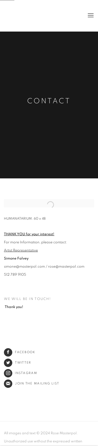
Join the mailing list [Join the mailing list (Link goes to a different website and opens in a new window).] (31, 383)
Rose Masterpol (14, 15)
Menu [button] (90, 16)
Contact (49, 101)
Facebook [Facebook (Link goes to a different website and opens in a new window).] (20, 352)
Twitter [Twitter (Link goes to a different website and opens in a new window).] (17, 363)
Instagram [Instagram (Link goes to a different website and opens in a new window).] (20, 373)
